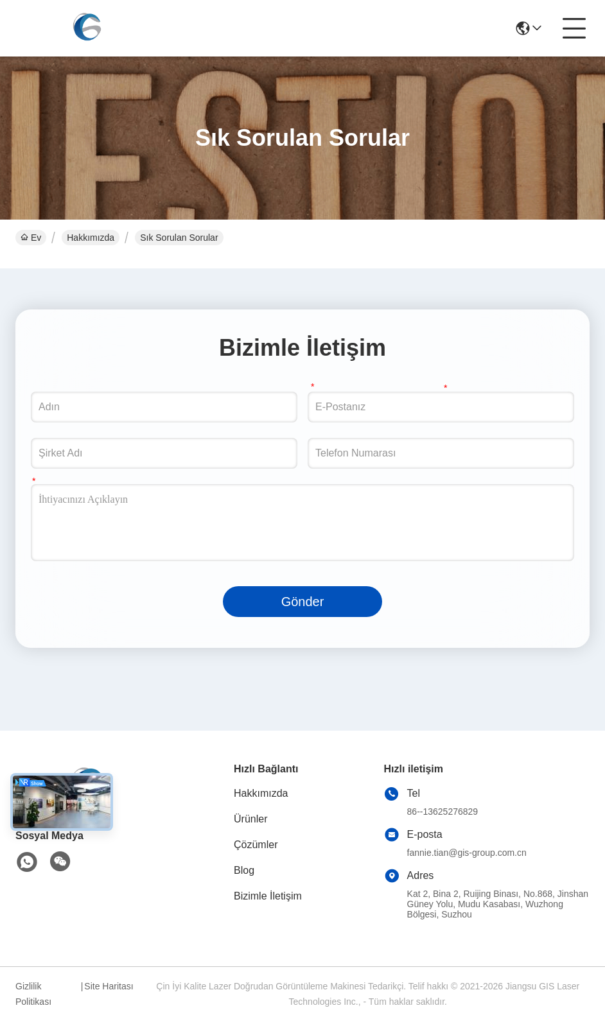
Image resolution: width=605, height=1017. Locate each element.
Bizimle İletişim (268, 896)
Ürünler (250, 818)
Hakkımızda (90, 237)
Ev (31, 237)
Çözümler (255, 844)
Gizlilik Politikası (33, 994)
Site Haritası (108, 986)
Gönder (302, 602)
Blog (244, 870)
